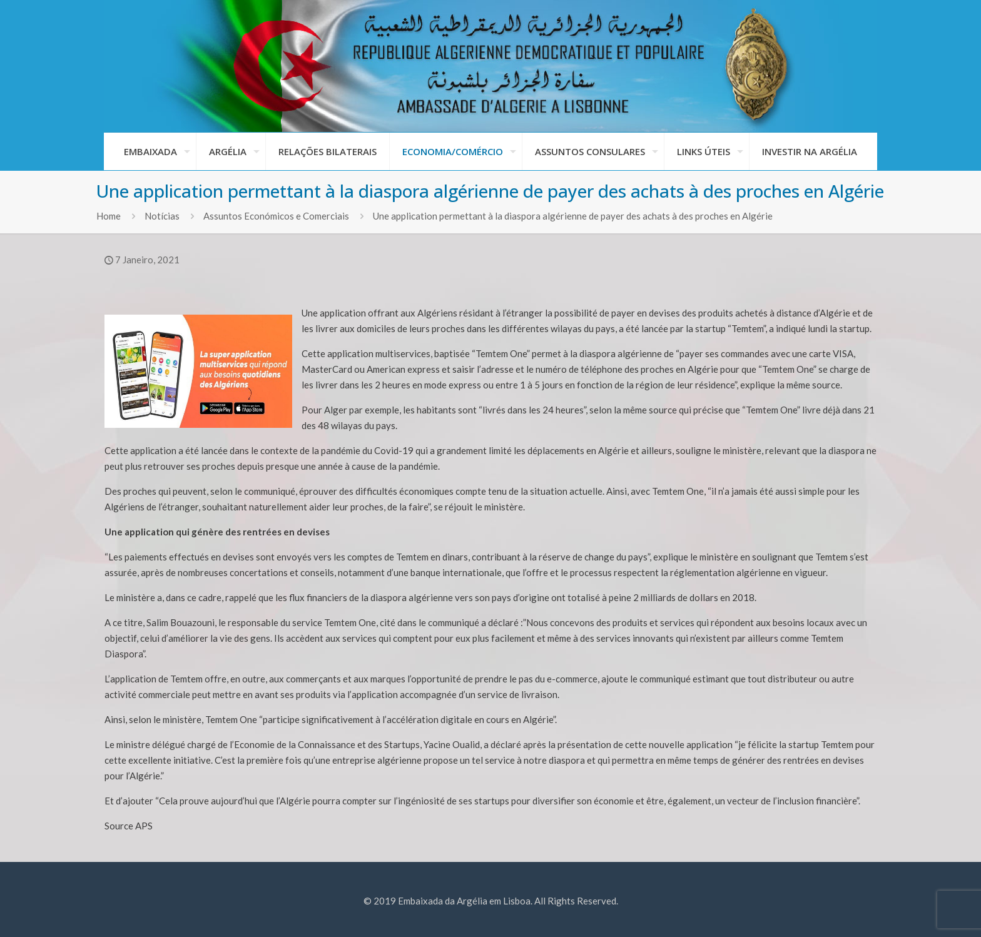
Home (108, 215)
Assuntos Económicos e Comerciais (276, 215)
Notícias (162, 215)
